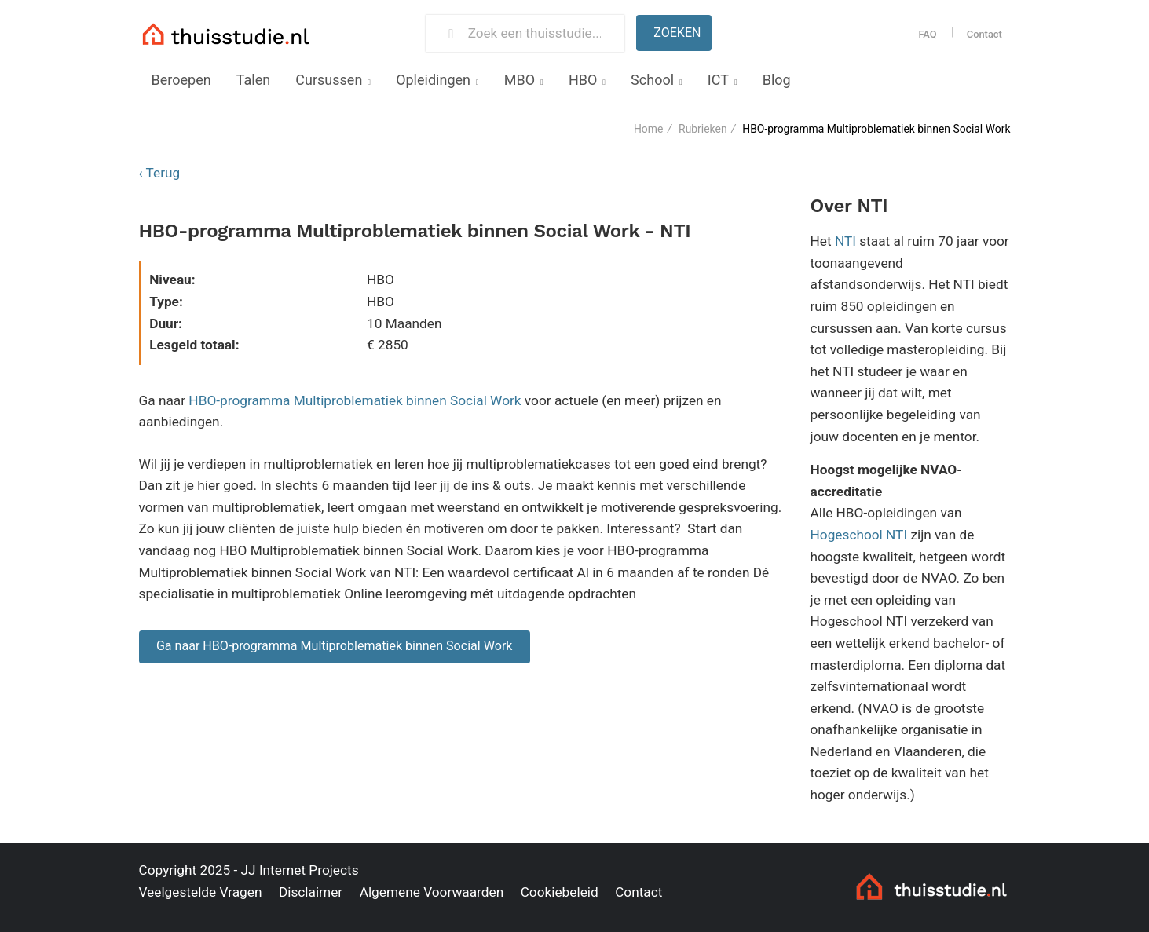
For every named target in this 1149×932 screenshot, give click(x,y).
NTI (845, 241)
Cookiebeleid (559, 892)
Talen (253, 79)
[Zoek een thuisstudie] (540, 33)
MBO (519, 79)
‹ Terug (160, 173)
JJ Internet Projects (300, 870)
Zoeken (677, 32)
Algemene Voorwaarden (432, 892)
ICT (718, 79)
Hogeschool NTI (859, 535)
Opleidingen (433, 79)
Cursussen (328, 79)
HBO (583, 79)
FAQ (927, 34)
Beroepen (181, 79)
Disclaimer (310, 892)
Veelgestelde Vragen (200, 892)
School (652, 79)
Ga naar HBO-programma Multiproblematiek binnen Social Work (334, 645)
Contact (984, 34)
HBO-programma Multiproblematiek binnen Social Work (354, 400)
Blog (777, 79)
